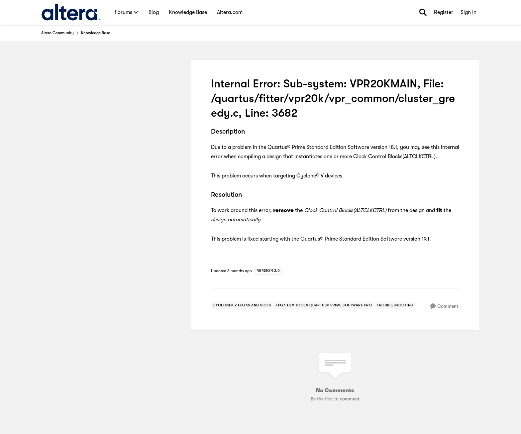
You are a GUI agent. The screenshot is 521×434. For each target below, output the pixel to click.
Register (443, 12)
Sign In (468, 12)
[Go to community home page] (71, 12)
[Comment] (444, 306)
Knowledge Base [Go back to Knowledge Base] (95, 33)
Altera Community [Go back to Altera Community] (57, 33)
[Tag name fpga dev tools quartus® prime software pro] (323, 305)
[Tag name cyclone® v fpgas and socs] (242, 305)
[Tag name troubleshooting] (395, 305)
